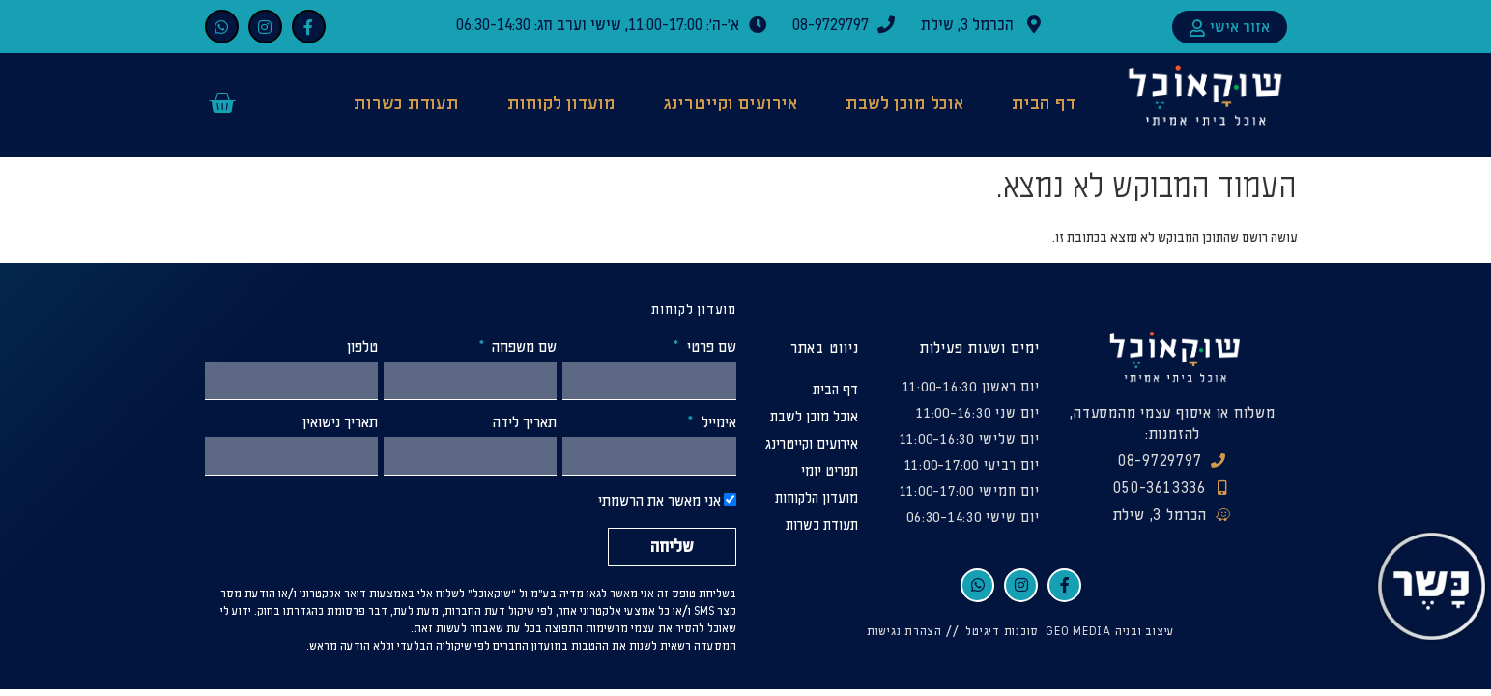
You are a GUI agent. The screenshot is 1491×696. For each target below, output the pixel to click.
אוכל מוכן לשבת (904, 104)
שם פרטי (709, 348)
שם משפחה (522, 348)
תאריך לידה (525, 423)
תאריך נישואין (340, 423)
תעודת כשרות (406, 104)
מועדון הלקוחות (816, 498)
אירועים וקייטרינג (730, 104)
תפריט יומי (829, 471)
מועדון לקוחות (561, 104)
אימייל (717, 423)
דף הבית (1043, 104)
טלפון (362, 348)
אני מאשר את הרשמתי (659, 502)
